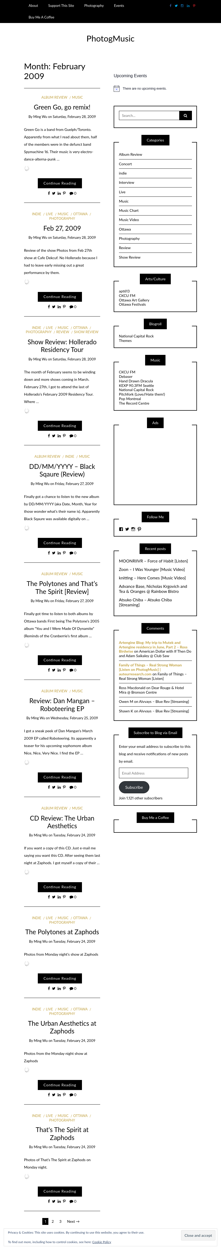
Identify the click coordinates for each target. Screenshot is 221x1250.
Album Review (54, 97)
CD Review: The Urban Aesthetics (62, 822)
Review (62, 332)
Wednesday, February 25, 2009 (74, 718)
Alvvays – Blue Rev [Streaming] (164, 701)
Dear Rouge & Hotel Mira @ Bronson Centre (151, 689)
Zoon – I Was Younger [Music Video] (152, 569)
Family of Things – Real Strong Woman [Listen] (153, 676)
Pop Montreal (130, 398)
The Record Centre (134, 403)
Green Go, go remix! (62, 107)
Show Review (86, 332)
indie (36, 214)
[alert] (155, 88)
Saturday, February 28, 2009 (74, 117)
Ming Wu (40, 117)
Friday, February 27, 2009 (74, 484)
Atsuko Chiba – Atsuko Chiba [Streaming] (145, 602)
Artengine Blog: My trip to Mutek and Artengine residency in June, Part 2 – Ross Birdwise (153, 647)
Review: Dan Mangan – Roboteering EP (62, 704)
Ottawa (80, 214)
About (33, 5)
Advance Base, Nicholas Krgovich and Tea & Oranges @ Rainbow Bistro (153, 589)
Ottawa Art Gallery (134, 300)
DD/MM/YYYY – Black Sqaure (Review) (62, 470)
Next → (73, 1221)
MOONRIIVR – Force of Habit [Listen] (153, 560)
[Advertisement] (158, 466)
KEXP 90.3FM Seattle (136, 385)
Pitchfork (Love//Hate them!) (142, 394)
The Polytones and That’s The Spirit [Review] (62, 587)
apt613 (124, 291)
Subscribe (134, 787)
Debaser (125, 376)
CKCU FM (127, 295)
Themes (125, 340)
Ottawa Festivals (132, 304)
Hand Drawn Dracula (136, 381)
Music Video (129, 219)
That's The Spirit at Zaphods (62, 1133)
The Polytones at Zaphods (62, 932)
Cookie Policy (101, 1242)
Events (119, 5)
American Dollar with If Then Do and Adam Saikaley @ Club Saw (155, 653)
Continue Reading (59, 183)
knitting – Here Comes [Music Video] (152, 577)
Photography (94, 5)
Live (49, 214)
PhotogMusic (110, 38)
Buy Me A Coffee (41, 17)
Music (77, 97)
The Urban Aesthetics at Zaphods (62, 1027)
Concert (125, 164)
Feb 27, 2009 (62, 228)
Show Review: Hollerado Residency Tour (62, 345)
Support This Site (61, 5)
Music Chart (129, 210)
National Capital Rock (136, 336)
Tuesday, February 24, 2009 (74, 835)
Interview (126, 182)
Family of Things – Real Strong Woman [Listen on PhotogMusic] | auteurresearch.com (150, 669)
